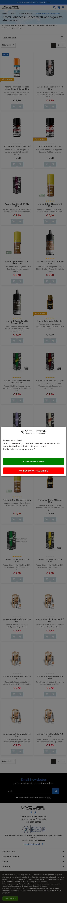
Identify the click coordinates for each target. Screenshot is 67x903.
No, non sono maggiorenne (33, 470)
